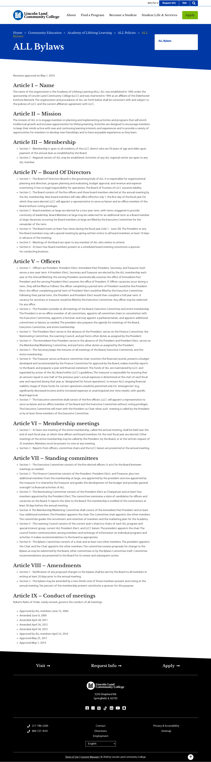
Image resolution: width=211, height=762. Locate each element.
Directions (101, 731)
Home (17, 33)
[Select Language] (100, 744)
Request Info (169, 3)
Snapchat (124, 708)
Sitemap (166, 731)
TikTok (105, 708)
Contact (101, 725)
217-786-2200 (40, 725)
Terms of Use (72, 757)
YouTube (118, 708)
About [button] (71, 15)
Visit (184, 3)
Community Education (45, 33)
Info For (152, 3)
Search (194, 3)
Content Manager (89, 757)
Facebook (87, 708)
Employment (100, 736)
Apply (190, 15)
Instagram (93, 708)
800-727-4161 (40, 731)
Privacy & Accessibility (166, 725)
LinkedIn (111, 708)
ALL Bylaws (164, 41)
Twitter (99, 708)
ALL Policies (127, 33)
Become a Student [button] (123, 15)
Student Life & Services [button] (159, 15)
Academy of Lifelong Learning (90, 33)
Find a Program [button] (92, 15)
